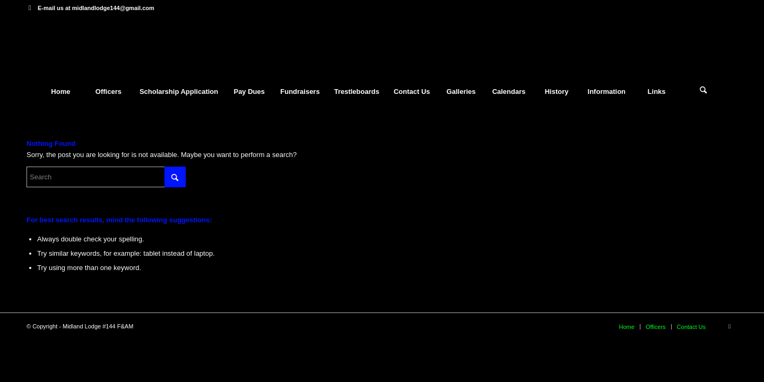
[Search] (703, 92)
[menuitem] (60, 92)
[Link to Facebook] (30, 8)
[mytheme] (382, 47)
